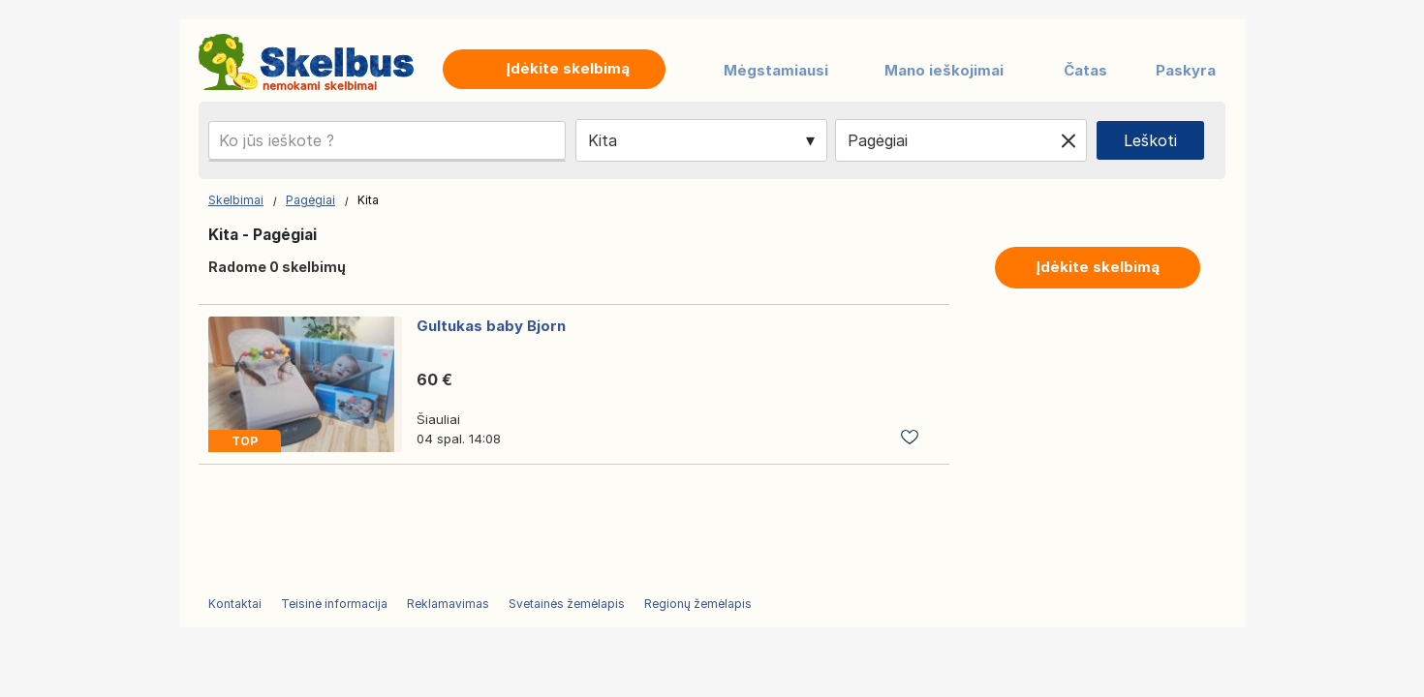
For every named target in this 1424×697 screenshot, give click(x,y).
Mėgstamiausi (776, 70)
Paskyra (1186, 70)
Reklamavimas (448, 603)
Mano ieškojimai (944, 70)
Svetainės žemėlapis (567, 603)
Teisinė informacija (334, 603)
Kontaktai (235, 603)
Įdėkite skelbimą (1098, 267)
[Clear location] (1068, 140)
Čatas (1085, 70)
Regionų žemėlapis (698, 603)
